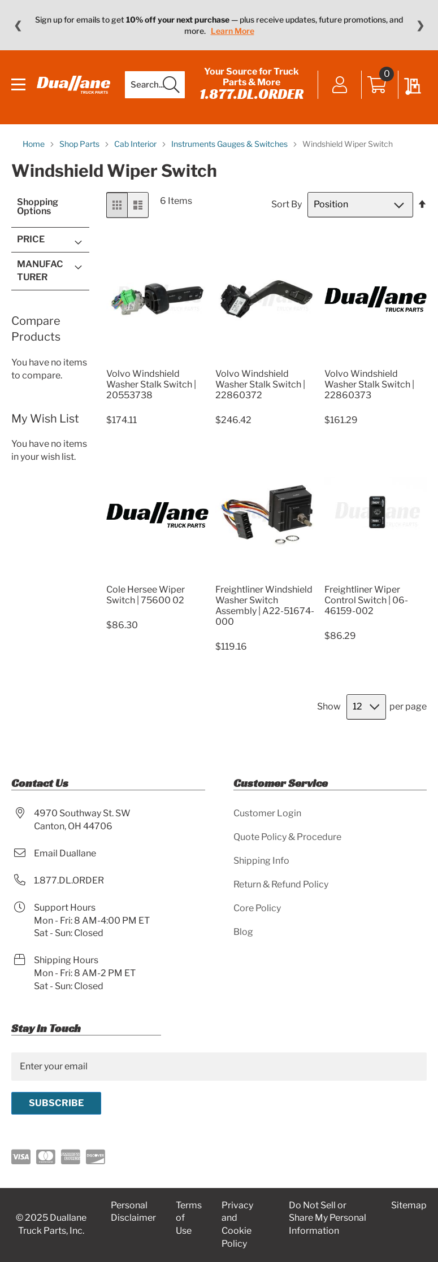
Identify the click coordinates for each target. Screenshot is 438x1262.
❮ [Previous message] (18, 25)
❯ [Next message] (420, 25)
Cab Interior (136, 144)
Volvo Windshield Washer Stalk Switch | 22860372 (260, 384)
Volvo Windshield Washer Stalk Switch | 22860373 (369, 384)
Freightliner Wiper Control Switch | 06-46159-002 (366, 600)
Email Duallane (65, 853)
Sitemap (409, 1205)
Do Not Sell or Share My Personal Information (327, 1218)
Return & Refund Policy (280, 884)
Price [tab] (31, 239)
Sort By (286, 204)
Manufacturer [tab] (40, 270)
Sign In (340, 85)
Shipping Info (261, 860)
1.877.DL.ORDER (251, 94)
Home (34, 144)
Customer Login (267, 813)
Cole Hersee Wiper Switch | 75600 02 (145, 595)
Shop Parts (80, 144)
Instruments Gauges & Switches (230, 144)
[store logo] (73, 85)
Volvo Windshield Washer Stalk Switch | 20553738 (151, 384)
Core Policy (257, 908)
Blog (243, 931)
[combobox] (154, 85)
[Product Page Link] (157, 360)
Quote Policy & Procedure (287, 837)
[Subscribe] (56, 1103)
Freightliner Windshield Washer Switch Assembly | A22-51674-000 (264, 605)
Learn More (232, 31)
